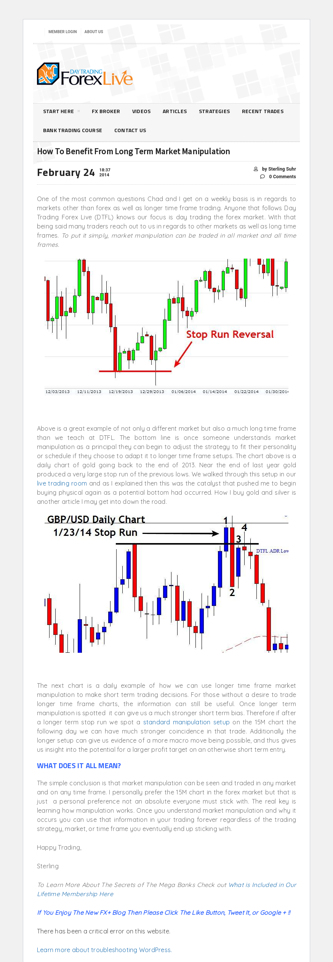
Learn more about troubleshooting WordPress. (104, 950)
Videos (141, 111)
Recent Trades (262, 111)
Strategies (214, 111)
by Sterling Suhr (275, 169)
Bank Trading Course (72, 130)
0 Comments (278, 177)
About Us (94, 32)
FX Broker (106, 111)
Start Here (61, 112)
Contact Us (130, 130)
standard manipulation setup (186, 722)
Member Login (62, 32)
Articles (175, 111)
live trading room (62, 483)
